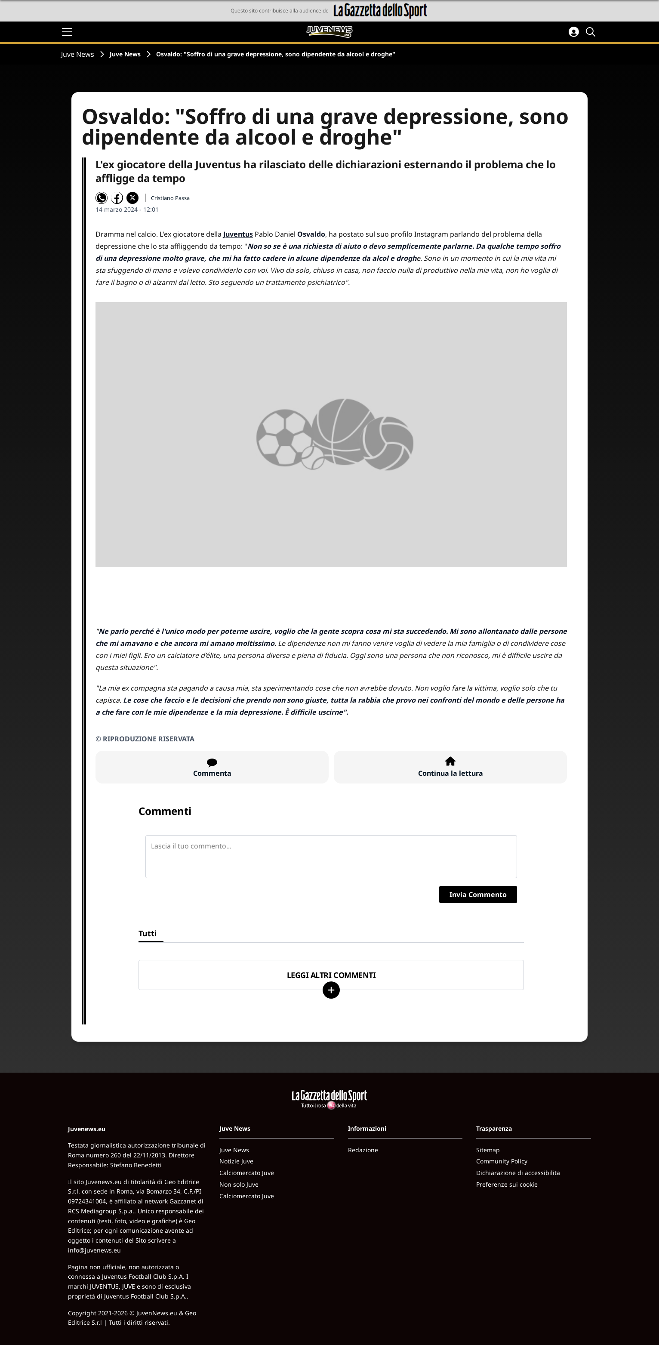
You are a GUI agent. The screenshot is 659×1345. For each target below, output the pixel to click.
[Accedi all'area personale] (574, 32)
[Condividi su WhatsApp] (101, 198)
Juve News (77, 54)
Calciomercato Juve (246, 1173)
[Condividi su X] (132, 198)
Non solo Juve (239, 1184)
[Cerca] (592, 32)
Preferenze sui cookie (507, 1184)
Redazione (363, 1150)
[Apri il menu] (67, 32)
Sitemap (488, 1150)
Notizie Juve (236, 1161)
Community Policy (501, 1161)
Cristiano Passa (170, 198)
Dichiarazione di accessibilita (518, 1173)
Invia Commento (478, 894)
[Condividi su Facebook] (117, 198)
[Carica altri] (331, 990)
